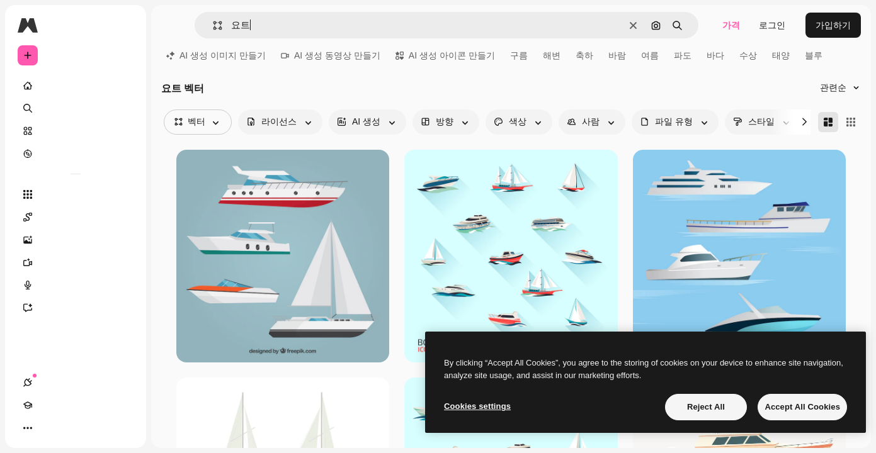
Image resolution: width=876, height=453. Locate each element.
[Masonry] (828, 122)
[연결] (28, 428)
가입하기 (833, 25)
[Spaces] (76, 217)
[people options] (592, 122)
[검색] (76, 108)
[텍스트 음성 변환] (76, 285)
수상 (748, 55)
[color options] (519, 122)
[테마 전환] (73, 428)
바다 (715, 55)
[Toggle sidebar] (123, 25)
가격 (731, 25)
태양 (781, 55)
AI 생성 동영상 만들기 (330, 55)
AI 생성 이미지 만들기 (216, 55)
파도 (682, 55)
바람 (617, 55)
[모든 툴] (76, 194)
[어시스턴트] (76, 308)
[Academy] (50, 428)
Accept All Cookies (802, 406)
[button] (212, 25)
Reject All (706, 406)
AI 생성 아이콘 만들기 (445, 55)
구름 (519, 55)
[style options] (762, 122)
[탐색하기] (76, 153)
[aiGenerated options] (367, 122)
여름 (650, 55)
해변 (551, 55)
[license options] (280, 122)
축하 (584, 55)
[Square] (851, 122)
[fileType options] (675, 122)
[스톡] (76, 131)
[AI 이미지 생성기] (76, 240)
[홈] (76, 86)
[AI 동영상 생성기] (76, 262)
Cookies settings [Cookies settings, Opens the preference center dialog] (477, 406)
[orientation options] (445, 122)
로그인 (772, 25)
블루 (813, 55)
